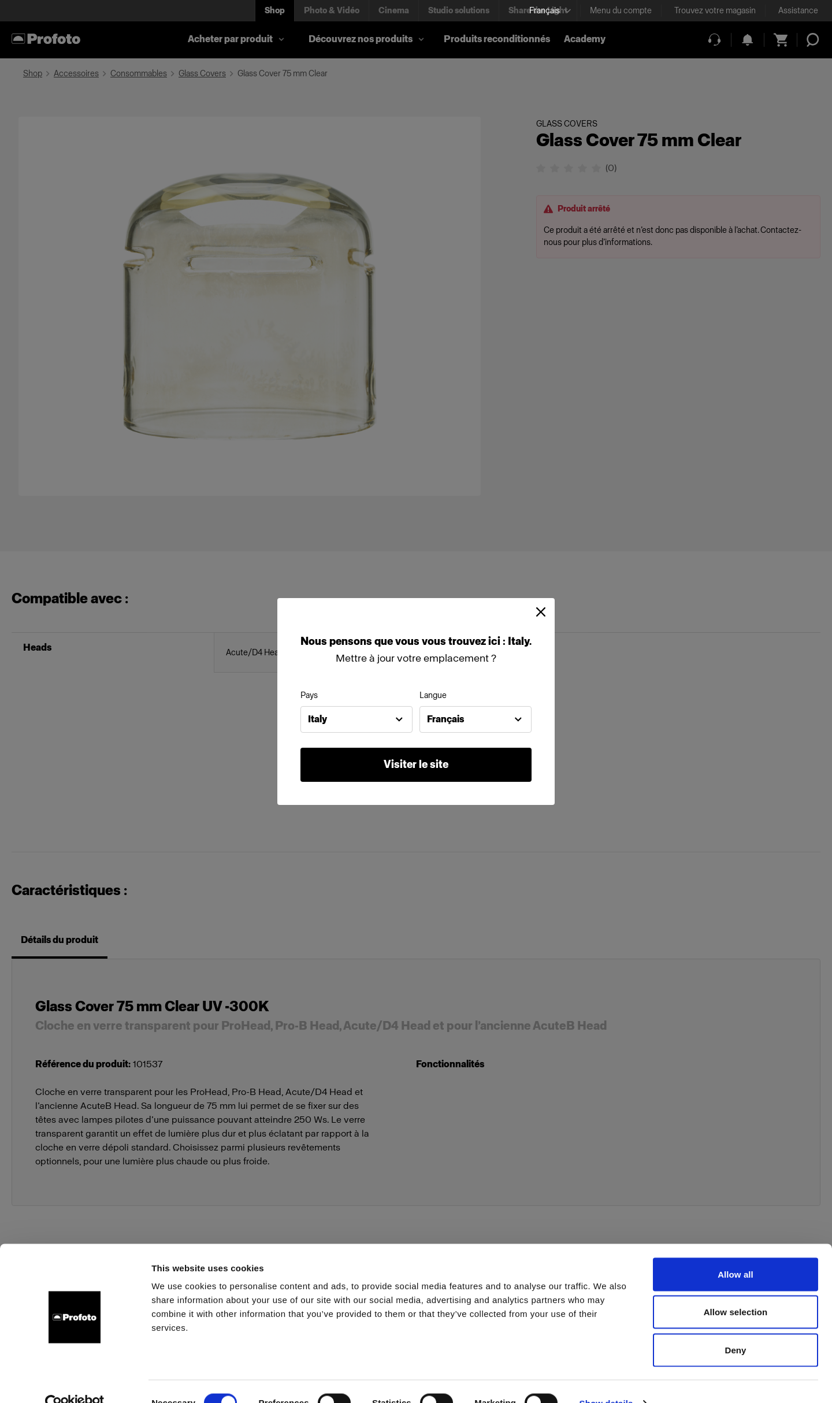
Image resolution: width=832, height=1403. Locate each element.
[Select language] (550, 11)
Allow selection (736, 1289)
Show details (606, 1380)
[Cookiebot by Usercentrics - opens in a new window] (74, 1380)
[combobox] (356, 719)
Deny (735, 1327)
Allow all (735, 1251)
